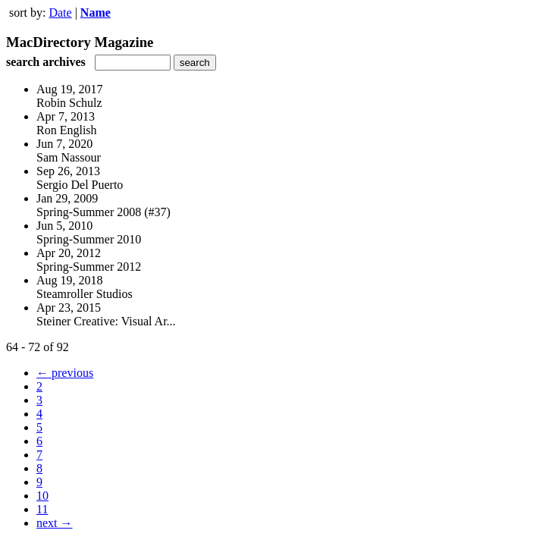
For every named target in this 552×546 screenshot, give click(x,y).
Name (95, 12)
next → (54, 522)
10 (42, 495)
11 (42, 509)
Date (60, 12)
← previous (64, 372)
